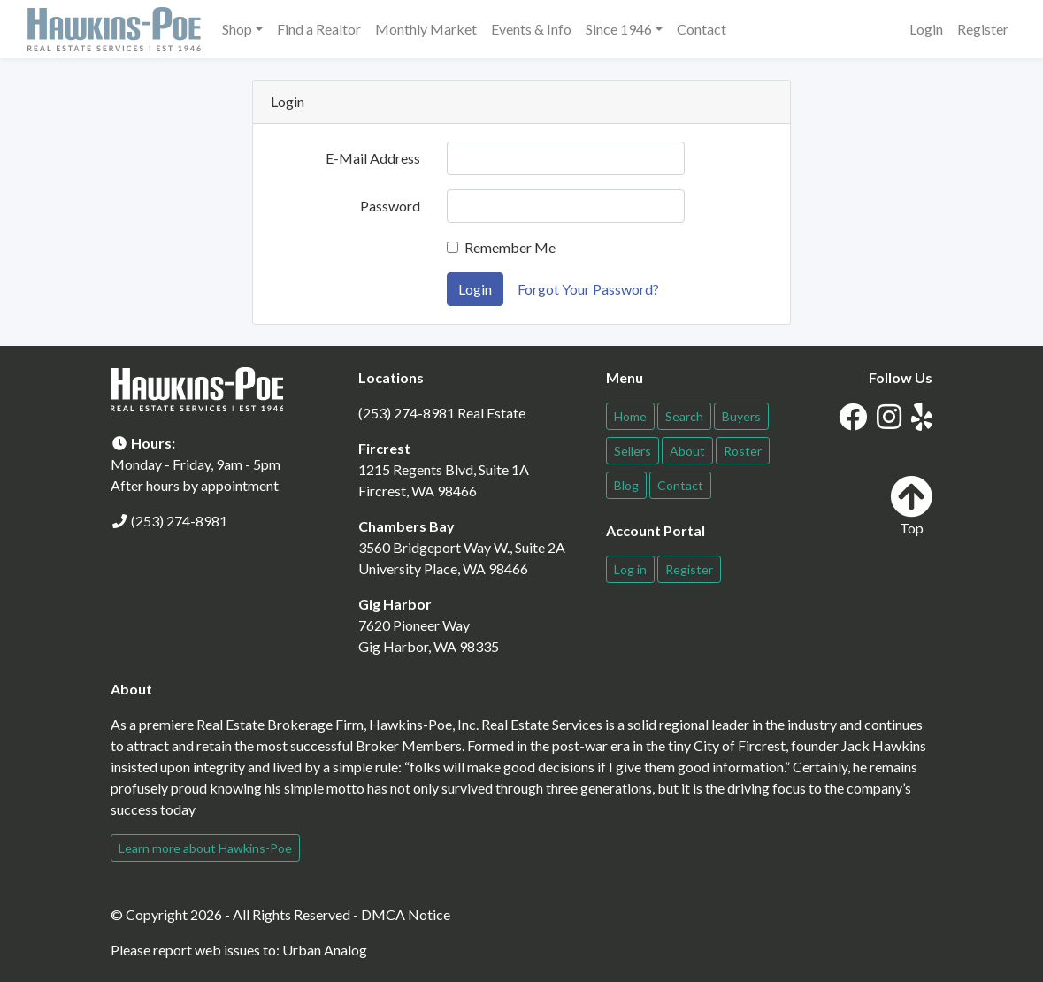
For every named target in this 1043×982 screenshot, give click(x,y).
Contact (701, 28)
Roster (743, 450)
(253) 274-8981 (179, 520)
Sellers (632, 450)
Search (684, 416)
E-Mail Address (373, 158)
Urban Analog (324, 949)
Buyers (741, 416)
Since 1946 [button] (619, 28)
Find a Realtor (319, 28)
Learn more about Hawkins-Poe (205, 847)
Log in (630, 569)
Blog (626, 485)
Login (926, 28)
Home (630, 416)
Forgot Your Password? (588, 288)
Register (982, 28)
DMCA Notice (405, 914)
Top (911, 505)
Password (390, 205)
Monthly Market (426, 28)
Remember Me (510, 247)
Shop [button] (237, 28)
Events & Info (531, 28)
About (687, 450)
